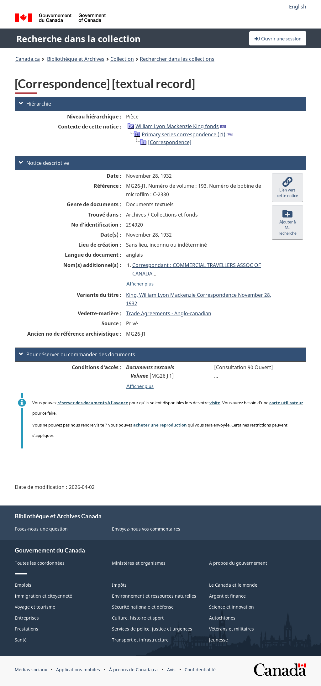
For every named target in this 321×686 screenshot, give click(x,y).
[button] (287, 187)
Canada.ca (27, 58)
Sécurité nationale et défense (143, 607)
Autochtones (222, 618)
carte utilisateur (286, 403)
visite (214, 403)
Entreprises (27, 618)
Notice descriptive (44, 163)
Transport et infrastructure (140, 640)
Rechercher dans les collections (177, 58)
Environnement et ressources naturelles (154, 596)
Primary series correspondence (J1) (183, 134)
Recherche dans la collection (78, 39)
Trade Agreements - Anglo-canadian (168, 313)
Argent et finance (227, 596)
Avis (171, 670)
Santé (21, 640)
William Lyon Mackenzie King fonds (177, 126)
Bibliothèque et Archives (75, 58)
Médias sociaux (31, 670)
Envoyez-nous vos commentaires (146, 529)
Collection (122, 58)
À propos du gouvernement (238, 563)
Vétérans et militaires (231, 629)
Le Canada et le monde (233, 585)
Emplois (23, 585)
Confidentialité (200, 670)
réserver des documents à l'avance (92, 403)
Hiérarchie (35, 103)
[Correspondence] (170, 142)
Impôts (119, 585)
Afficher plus (140, 283)
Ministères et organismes (139, 563)
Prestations (26, 629)
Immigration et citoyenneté (43, 596)
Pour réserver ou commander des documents (77, 354)
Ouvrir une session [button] (278, 38)
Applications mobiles (78, 670)
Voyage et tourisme (35, 607)
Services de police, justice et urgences (152, 629)
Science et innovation (231, 607)
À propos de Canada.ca (133, 670)
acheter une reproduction (160, 425)
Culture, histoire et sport (138, 618)
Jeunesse (218, 640)
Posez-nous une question (41, 529)
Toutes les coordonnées (40, 563)
